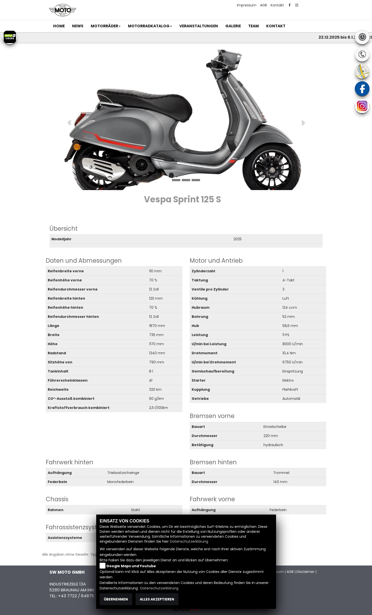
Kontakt (277, 5)
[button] (105, 26)
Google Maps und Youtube (131, 566)
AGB (263, 5)
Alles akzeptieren (157, 599)
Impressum (246, 5)
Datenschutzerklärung (189, 541)
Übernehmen (116, 599)
